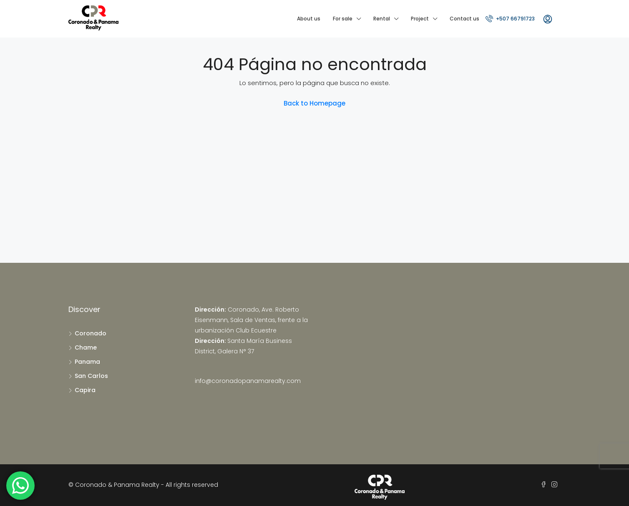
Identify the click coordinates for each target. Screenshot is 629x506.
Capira (85, 390)
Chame (86, 347)
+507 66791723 (510, 18)
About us (308, 18)
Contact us (464, 18)
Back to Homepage (314, 103)
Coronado (90, 333)
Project (420, 18)
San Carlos (91, 376)
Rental (381, 18)
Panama (87, 361)
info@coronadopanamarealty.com (248, 381)
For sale (342, 18)
